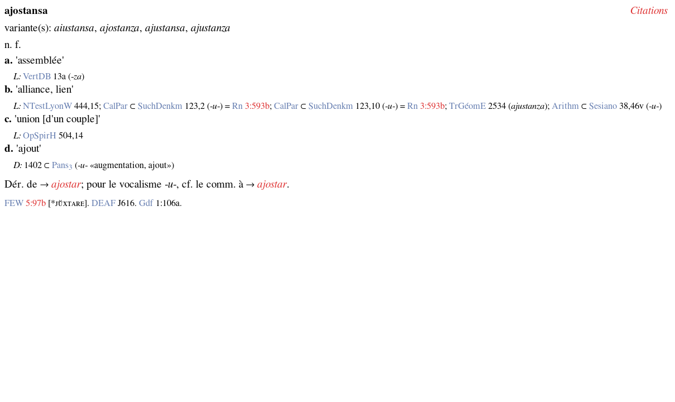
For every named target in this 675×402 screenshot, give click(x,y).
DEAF (103, 203)
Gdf (146, 203)
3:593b (257, 106)
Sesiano (603, 106)
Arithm (565, 106)
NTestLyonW (47, 106)
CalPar (115, 106)
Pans (62, 165)
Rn (237, 106)
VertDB (37, 76)
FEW (13, 203)
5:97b (36, 203)
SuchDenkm (160, 106)
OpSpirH (39, 135)
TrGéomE (467, 106)
